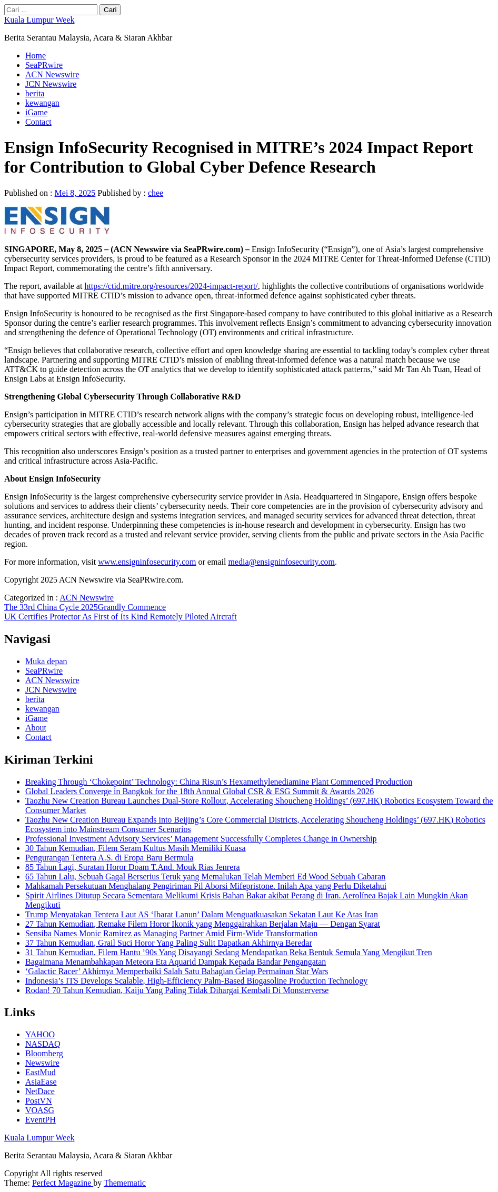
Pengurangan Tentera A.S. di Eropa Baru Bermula (109, 857)
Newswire (42, 1062)
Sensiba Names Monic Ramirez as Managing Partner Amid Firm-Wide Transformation (171, 933)
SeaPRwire (44, 65)
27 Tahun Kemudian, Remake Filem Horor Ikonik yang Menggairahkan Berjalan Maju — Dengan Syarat (202, 923)
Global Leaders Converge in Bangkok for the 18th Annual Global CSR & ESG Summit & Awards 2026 (199, 791)
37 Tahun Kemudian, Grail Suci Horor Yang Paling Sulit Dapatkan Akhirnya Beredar (168, 942)
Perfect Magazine (62, 1182)
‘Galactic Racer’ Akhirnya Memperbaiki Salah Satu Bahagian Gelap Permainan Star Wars (176, 971)
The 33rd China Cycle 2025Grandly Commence (85, 607)
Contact (38, 121)
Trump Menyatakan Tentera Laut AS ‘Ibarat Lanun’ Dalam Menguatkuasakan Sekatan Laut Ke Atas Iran (201, 914)
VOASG (39, 1110)
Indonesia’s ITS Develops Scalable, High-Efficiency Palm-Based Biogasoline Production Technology (196, 980)
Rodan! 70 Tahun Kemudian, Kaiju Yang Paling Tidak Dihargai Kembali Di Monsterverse (176, 990)
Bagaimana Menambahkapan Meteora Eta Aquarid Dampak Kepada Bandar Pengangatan (175, 961)
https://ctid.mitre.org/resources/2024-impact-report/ (170, 286)
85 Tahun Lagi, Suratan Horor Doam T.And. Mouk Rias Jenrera (132, 867)
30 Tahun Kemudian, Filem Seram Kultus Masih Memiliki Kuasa (135, 848)
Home (35, 55)
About (35, 727)
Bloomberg (44, 1053)
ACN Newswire (52, 74)
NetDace (40, 1091)
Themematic (125, 1182)
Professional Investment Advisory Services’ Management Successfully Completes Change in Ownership (201, 838)
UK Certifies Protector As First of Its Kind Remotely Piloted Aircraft (120, 616)
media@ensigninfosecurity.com (281, 561)
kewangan (42, 102)
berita (34, 93)
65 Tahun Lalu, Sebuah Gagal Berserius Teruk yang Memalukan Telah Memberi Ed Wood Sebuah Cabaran (205, 876)
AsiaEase (41, 1081)
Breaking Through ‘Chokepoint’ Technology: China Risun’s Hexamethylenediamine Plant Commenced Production (218, 781)
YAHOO (40, 1034)
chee (155, 192)
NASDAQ (43, 1043)
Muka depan (46, 661)
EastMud (40, 1072)
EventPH (40, 1119)
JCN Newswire (50, 83)
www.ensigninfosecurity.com (147, 561)
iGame (36, 112)
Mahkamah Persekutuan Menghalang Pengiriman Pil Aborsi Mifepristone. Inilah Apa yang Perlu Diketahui (205, 886)
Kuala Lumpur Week (39, 19)
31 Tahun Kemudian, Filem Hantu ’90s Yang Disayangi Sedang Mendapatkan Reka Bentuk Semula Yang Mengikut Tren (228, 952)
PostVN (38, 1100)
